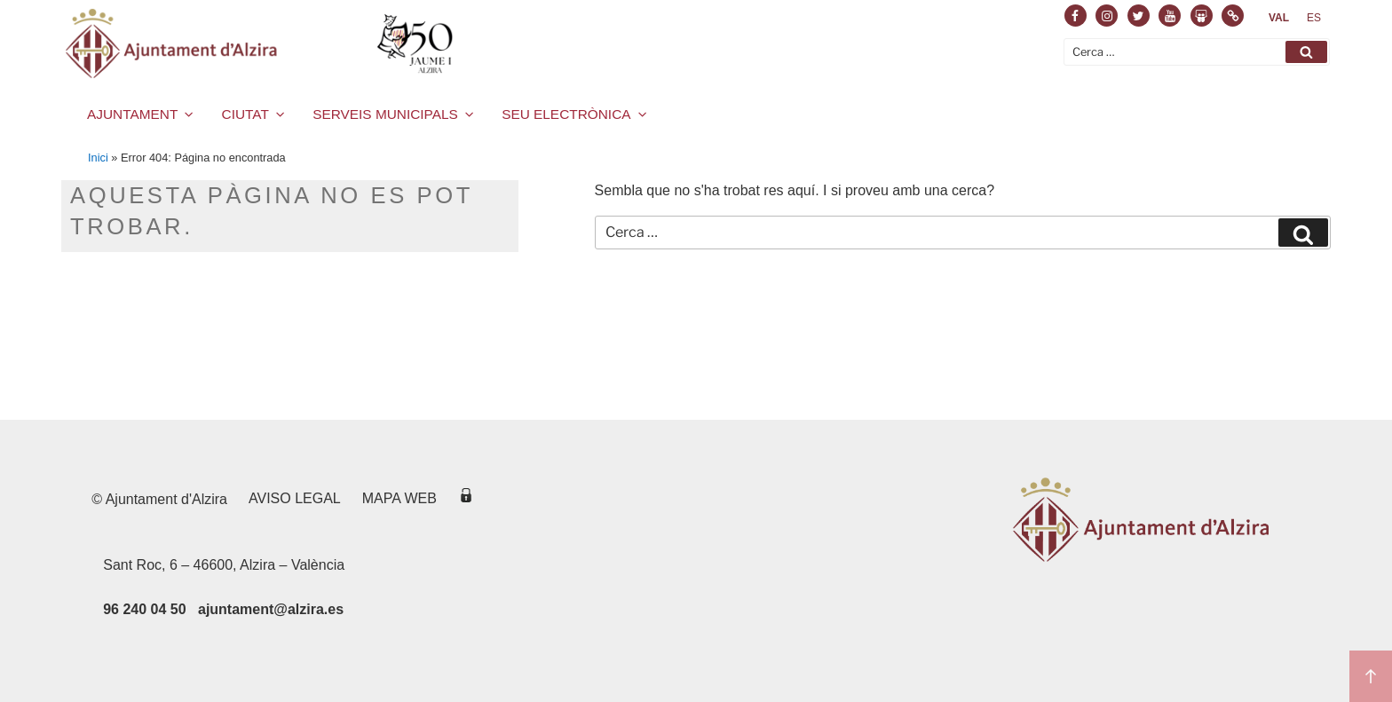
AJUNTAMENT (141, 114)
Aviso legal (295, 498)
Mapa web (399, 498)
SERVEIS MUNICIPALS (394, 114)
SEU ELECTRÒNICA (575, 114)
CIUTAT (255, 114)
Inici (98, 157)
